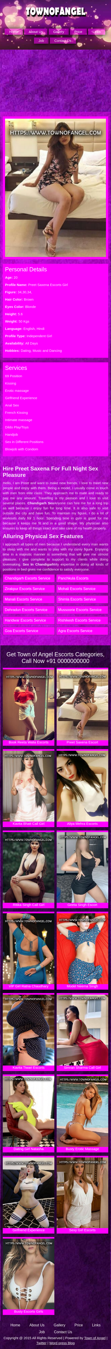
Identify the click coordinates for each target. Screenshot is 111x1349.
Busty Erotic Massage (82, 1113)
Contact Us (62, 41)
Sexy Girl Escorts (82, 1194)
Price (78, 32)
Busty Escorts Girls (28, 1276)
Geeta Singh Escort (82, 869)
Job (41, 41)
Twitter (41, 1343)
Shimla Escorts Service (77, 599)
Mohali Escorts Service (77, 589)
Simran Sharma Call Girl (82, 1032)
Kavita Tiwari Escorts (28, 1032)
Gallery (58, 32)
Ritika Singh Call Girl (28, 869)
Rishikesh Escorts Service (79, 620)
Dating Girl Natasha (28, 1113)
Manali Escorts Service (23, 599)
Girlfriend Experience (28, 1194)
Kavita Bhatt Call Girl (28, 788)
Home (13, 32)
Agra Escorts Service (75, 631)
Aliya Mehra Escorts (82, 788)
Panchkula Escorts (73, 578)
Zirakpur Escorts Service (25, 589)
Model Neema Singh (82, 950)
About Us (36, 32)
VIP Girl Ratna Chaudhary (28, 950)
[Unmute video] (55, 81)
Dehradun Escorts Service (26, 610)
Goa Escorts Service (21, 631)
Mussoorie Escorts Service (80, 610)
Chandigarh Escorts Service (27, 578)
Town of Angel (94, 1338)
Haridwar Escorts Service (25, 620)
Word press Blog (62, 1343)
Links (97, 32)
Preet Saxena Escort (82, 706)
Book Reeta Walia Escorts (28, 706)
